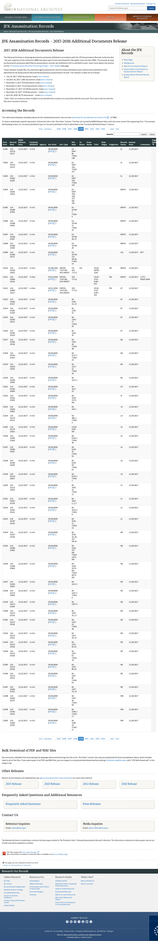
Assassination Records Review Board (136, 75)
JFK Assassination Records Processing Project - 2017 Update (35, 66)
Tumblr (79, 921)
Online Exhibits (9, 905)
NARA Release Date (22, 142)
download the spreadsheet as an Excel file (89, 117)
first (41, 129)
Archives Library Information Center (14, 901)
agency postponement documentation (56, 778)
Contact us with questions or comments (17, 865)
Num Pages (104, 143)
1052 (97, 129)
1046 (64, 129)
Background (129, 63)
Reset (152, 134)
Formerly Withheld (34, 143)
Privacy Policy (69, 931)
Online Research (12, 877)
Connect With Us (79, 918)
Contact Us (151, 3)
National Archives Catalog (13, 890)
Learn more (136, 936)
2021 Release (129, 783)
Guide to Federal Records (64, 889)
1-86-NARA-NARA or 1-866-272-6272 (79, 937)
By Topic (7, 881)
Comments (145, 144)
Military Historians (36, 884)
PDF (50, 151)
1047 (70, 129)
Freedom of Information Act (86, 931)
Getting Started (61, 881)
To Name (82, 143)
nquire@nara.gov (19, 828)
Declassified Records (63, 892)
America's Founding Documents (142, 17)
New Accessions (87, 884)
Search (151, 8)
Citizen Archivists (122, 3)
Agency (43, 144)
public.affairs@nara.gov (98, 828)
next (112, 129)
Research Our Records (16, 17)
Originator (113, 144)
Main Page (128, 59)
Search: (110, 134)
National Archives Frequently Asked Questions (66, 885)
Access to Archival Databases (11, 897)
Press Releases (92, 803)
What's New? (87, 877)
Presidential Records (12, 893)
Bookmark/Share (138, 3)
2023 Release (52, 783)
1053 (103, 129)
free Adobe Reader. (30, 852)
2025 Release (13, 783)
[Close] (155, 918)
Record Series (123, 143)
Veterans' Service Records (47, 17)
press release (42, 76)
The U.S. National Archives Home (33, 7)
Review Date (132, 143)
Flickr (90, 921)
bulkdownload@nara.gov (116, 760)
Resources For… (37, 877)
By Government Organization (14, 887)
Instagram (75, 921)
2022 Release (91, 783)
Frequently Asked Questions (23, 803)
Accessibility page (61, 854)
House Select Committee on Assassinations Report (136, 70)
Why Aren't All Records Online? (63, 898)
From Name (89, 143)
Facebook (67, 921)
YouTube (82, 921)
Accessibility (58, 931)
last (117, 129)
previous (47, 129)
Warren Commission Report (136, 66)
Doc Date (52, 144)
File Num (74, 143)
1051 (92, 129)
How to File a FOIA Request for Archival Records (65, 903)
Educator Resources (79, 17)
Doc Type (64, 144)
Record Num (13, 143)
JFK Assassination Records (38, 31)
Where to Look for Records (65, 895)
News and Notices (87, 881)
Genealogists (35, 881)
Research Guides (63, 877)
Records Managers (37, 892)
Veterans (33, 895)
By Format (7, 884)
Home (6, 31)
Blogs (86, 921)
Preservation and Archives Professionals (39, 888)
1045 (59, 129)
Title (96, 144)
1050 (86, 129)
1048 (75, 129)
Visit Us (110, 17)
